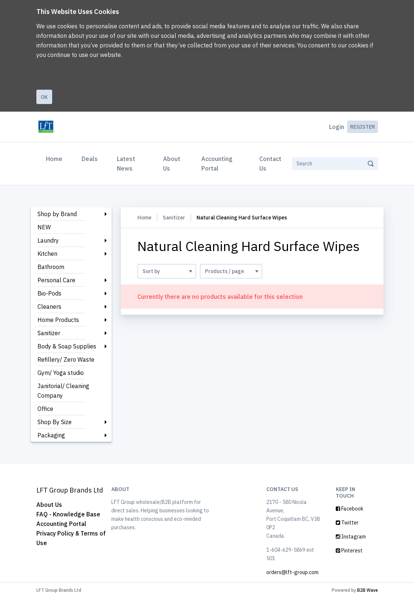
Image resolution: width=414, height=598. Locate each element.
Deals (90, 158)
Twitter (347, 522)
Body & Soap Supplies (66, 346)
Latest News (126, 163)
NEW (44, 227)
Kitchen (47, 253)
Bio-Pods (49, 293)
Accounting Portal (217, 163)
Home (55, 158)
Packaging (51, 435)
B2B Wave (367, 590)
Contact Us (270, 163)
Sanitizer (48, 333)
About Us (171, 163)
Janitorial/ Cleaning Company (63, 390)
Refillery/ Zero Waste (65, 359)
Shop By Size (54, 422)
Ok (44, 97)
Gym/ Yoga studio (60, 372)
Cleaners (49, 306)
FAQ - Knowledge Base (68, 514)
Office (45, 408)
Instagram (351, 536)
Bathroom (50, 267)
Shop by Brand (57, 214)
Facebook (349, 508)
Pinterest (349, 550)
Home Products (58, 319)
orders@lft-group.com (292, 572)
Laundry (48, 240)
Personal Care (56, 280)
